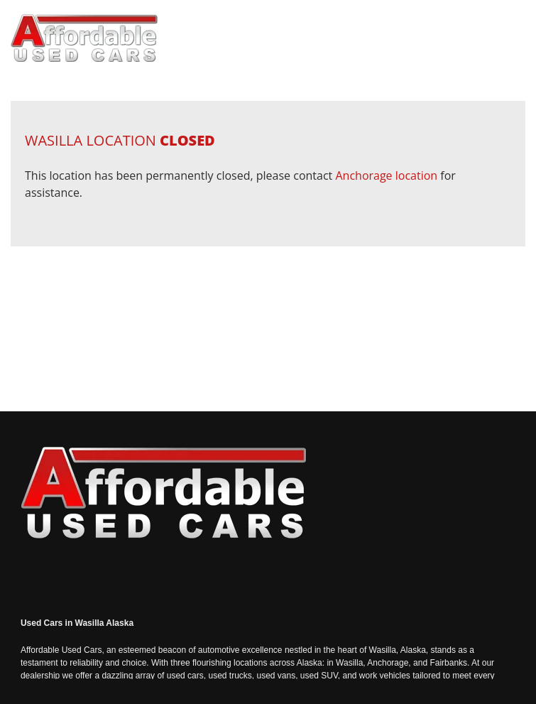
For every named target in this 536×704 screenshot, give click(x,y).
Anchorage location (386, 175)
